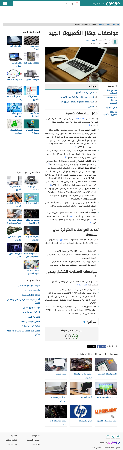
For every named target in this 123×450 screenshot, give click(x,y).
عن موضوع (36, 435)
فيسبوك (103, 346)
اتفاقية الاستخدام (10, 440)
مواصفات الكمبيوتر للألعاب (110, 113)
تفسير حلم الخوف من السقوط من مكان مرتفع (23, 332)
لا (68, 336)
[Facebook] (118, 437)
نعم (75, 336)
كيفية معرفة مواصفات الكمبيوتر (111, 100)
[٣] (66, 157)
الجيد (71, 216)
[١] (90, 124)
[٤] (97, 246)
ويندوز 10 (83, 285)
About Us (36, 444)
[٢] (75, 146)
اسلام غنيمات (90, 40)
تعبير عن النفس (33, 317)
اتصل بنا (14, 435)
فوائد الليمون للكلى (31, 307)
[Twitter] (113, 437)
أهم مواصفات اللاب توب (111, 92)
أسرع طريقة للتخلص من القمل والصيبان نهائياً (23, 301)
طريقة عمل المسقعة (31, 295)
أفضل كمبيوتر (111, 107)
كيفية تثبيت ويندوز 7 (31, 326)
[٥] (78, 284)
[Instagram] (108, 437)
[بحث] (76, 3)
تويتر (94, 346)
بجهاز (59, 239)
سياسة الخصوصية (33, 440)
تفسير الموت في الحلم (30, 321)
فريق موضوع (12, 444)
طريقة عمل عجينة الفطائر (29, 285)
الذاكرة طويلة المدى (31, 312)
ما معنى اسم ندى (32, 290)
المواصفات (80, 118)
